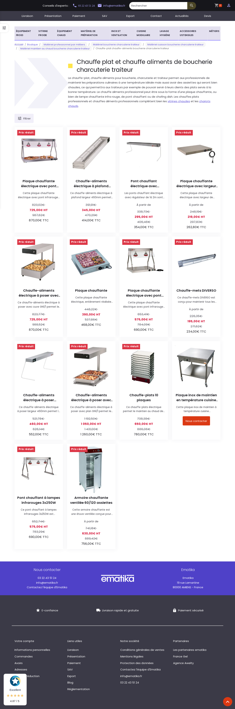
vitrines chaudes (179, 101)
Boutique (32, 44)
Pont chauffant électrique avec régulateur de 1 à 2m (143, 183)
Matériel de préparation (89, 33)
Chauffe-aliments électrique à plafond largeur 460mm (91, 183)
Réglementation (78, 689)
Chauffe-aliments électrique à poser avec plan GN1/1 (91, 397)
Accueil (19, 44)
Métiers (214, 31)
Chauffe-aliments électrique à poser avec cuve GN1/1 (39, 293)
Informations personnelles (32, 650)
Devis (207, 16)
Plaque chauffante (91, 290)
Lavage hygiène (165, 33)
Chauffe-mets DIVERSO (196, 290)
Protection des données (136, 663)
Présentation (53, 16)
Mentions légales (131, 656)
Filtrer (24, 118)
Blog (70, 682)
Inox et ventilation (119, 33)
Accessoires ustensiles (188, 33)
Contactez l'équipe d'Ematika (47, 587)
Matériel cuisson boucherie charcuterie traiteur (165, 44)
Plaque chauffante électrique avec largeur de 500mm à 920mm (196, 183)
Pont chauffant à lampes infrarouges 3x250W (38, 500)
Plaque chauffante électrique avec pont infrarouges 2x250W (143, 293)
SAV (104, 16)
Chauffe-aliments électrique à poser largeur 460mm (38, 397)
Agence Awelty (183, 663)
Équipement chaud (64, 33)
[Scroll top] (227, 701)
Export (130, 16)
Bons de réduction (27, 676)
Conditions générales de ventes (142, 650)
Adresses (21, 669)
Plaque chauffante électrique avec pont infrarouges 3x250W (38, 183)
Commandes (24, 656)
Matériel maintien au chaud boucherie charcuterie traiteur (53, 48)
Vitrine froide (43, 33)
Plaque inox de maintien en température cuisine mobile (196, 397)
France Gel (180, 656)
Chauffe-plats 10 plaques (143, 397)
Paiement (79, 16)
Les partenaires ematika (189, 650)
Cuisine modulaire (143, 33)
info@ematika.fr (116, 5)
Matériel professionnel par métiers (62, 44)
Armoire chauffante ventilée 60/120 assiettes (91, 500)
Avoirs (19, 663)
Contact (156, 16)
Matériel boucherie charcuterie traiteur (110, 44)
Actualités (182, 16)
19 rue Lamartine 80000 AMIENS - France (188, 582)
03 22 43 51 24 (85, 6)
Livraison (27, 16)
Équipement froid (23, 33)
